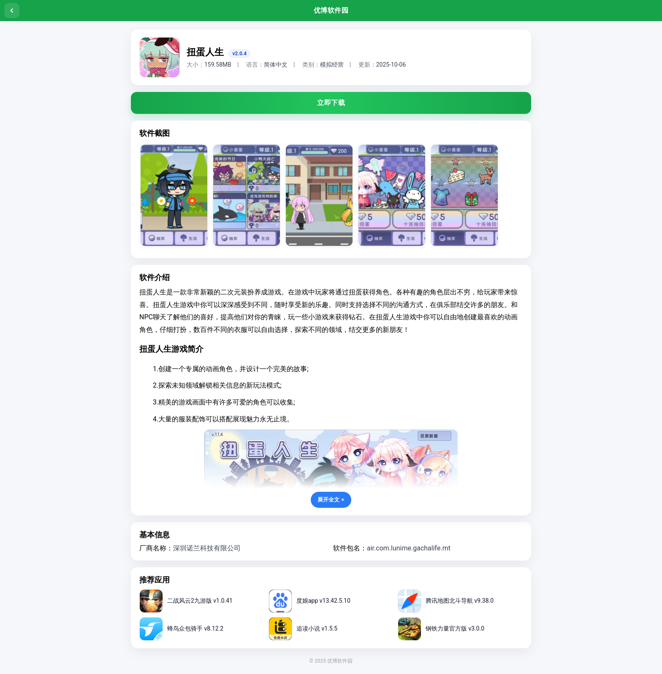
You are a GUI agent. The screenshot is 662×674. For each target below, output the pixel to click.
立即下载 (331, 102)
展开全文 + (331, 499)
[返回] (11, 10)
